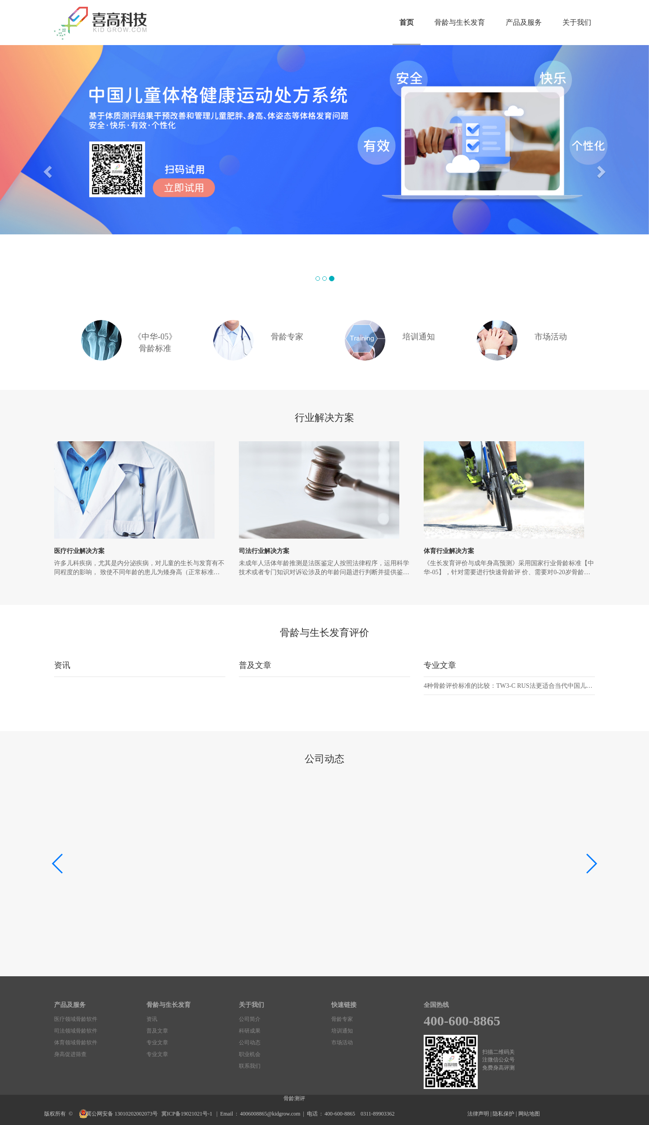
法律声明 (478, 1114)
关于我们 (576, 22)
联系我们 (250, 1066)
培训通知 (342, 1031)
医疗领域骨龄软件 (75, 1019)
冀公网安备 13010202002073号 (122, 1114)
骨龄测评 (294, 1098)
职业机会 (250, 1054)
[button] (48, 171)
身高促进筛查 (70, 1054)
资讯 (62, 665)
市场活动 (342, 1042)
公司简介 (250, 1019)
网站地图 (529, 1114)
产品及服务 (524, 22)
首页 (406, 22)
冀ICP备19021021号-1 (187, 1114)
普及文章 (255, 665)
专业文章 (440, 665)
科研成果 (250, 1031)
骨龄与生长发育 (459, 22)
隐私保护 (503, 1114)
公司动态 (250, 1042)
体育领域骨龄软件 (75, 1042)
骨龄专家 (342, 1019)
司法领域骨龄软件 (75, 1031)
